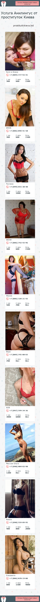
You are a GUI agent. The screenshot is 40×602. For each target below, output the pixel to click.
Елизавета (10, 575)
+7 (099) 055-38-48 (17, 187)
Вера (8, 352)
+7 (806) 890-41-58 (17, 131)
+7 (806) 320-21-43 (17, 298)
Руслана (9, 184)
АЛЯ (8, 407)
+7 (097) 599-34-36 (17, 410)
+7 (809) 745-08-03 (17, 354)
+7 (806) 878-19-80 (17, 578)
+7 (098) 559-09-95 (17, 522)
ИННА (8, 128)
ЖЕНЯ (8, 240)
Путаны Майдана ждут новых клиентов (27, 3)
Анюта (9, 519)
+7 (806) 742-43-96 (17, 243)
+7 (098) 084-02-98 (17, 466)
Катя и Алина (12, 72)
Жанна (9, 296)
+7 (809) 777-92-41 (17, 75)
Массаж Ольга (12, 463)
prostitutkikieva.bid (23, 25)
